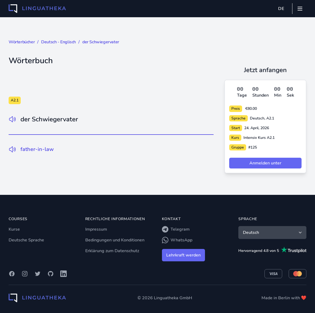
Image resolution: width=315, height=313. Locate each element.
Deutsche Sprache (26, 240)
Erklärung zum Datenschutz (112, 251)
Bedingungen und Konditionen (114, 240)
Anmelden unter (265, 163)
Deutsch (273, 232)
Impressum (96, 229)
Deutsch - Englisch (58, 42)
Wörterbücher (22, 42)
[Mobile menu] (299, 8)
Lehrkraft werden (183, 255)
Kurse (14, 229)
